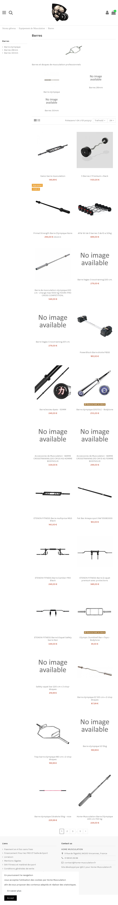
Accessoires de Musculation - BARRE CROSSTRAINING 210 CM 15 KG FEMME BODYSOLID (94, 458)
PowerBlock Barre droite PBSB (95, 352)
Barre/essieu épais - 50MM (52, 409)
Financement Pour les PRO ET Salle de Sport (26, 853)
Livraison (8, 857)
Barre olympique (51, 92)
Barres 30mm (52, 110)
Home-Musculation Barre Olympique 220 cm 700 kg (95, 817)
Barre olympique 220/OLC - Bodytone (94, 409)
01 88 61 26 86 (71, 858)
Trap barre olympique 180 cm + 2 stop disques (52, 758)
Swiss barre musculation (52, 176)
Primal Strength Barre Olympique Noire (52, 233)
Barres (5, 41)
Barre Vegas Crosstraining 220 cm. (94, 279)
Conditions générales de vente (19, 868)
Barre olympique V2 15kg (95, 746)
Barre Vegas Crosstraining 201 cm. (53, 342)
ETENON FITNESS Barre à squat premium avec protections (94, 579)
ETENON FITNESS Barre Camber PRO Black (53, 579)
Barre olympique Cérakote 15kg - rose (52, 816)
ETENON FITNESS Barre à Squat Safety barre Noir (53, 638)
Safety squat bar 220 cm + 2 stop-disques (53, 688)
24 (112, 120)
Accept (10, 898)
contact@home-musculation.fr (80, 862)
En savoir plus (14, 891)
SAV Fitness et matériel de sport (20, 864)
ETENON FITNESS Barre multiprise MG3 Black (52, 519)
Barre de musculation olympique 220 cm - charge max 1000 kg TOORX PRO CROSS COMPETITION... (52, 293)
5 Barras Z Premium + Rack (94, 176)
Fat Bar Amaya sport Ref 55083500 (94, 518)
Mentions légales (12, 861)
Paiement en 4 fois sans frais (18, 849)
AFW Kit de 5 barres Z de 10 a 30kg (95, 233)
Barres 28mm (96, 87)
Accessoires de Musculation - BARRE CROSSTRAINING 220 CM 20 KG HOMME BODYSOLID (52, 458)
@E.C (82, 867)
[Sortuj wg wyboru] (100, 120)
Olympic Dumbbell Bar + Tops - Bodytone (94, 638)
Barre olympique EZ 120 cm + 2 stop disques (94, 698)
